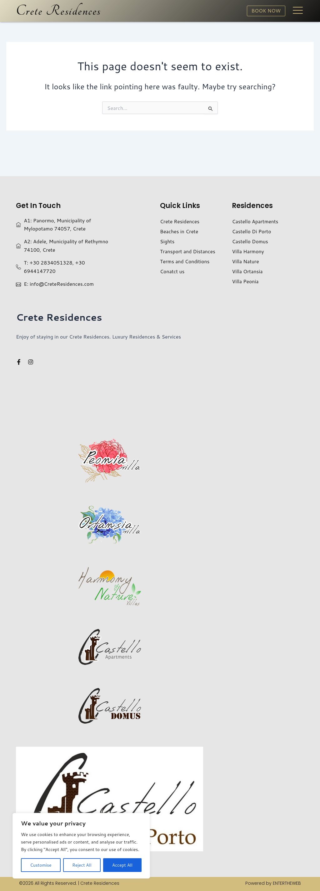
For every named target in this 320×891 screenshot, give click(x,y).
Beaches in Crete (179, 231)
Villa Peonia (245, 281)
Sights (167, 241)
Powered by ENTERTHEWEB (273, 883)
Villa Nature (245, 261)
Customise (40, 865)
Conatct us (172, 271)
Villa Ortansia (247, 271)
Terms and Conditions (185, 261)
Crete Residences (58, 10)
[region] (81, 846)
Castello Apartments (255, 221)
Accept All (122, 865)
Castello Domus (250, 241)
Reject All (82, 865)
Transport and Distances (188, 251)
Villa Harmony (248, 251)
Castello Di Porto (252, 231)
